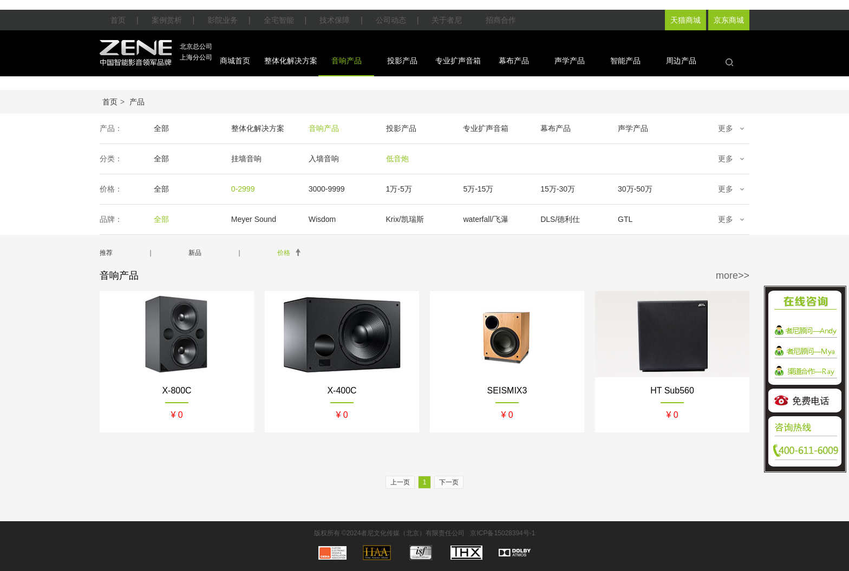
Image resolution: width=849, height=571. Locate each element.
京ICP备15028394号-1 (502, 533)
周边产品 (681, 60)
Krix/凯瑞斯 (405, 219)
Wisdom (322, 219)
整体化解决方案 (290, 60)
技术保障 (334, 20)
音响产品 (346, 60)
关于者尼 (447, 20)
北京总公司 (196, 46)
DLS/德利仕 (560, 219)
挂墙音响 (246, 158)
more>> (732, 275)
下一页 (449, 482)
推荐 (106, 253)
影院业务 (222, 20)
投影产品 (402, 60)
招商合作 (501, 20)
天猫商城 (685, 20)
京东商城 (729, 20)
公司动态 (391, 20)
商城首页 (235, 60)
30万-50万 (635, 189)
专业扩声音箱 (458, 60)
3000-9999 (327, 189)
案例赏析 (167, 20)
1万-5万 (399, 189)
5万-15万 (478, 189)
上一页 (400, 482)
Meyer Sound (253, 219)
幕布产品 (514, 60)
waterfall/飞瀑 (485, 219)
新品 (194, 253)
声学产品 (569, 60)
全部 (161, 128)
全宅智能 (279, 20)
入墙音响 (324, 158)
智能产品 (625, 60)
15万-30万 (557, 189)
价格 (283, 253)
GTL (625, 219)
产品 (137, 101)
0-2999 (243, 189)
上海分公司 (196, 57)
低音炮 (397, 158)
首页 (118, 20)
